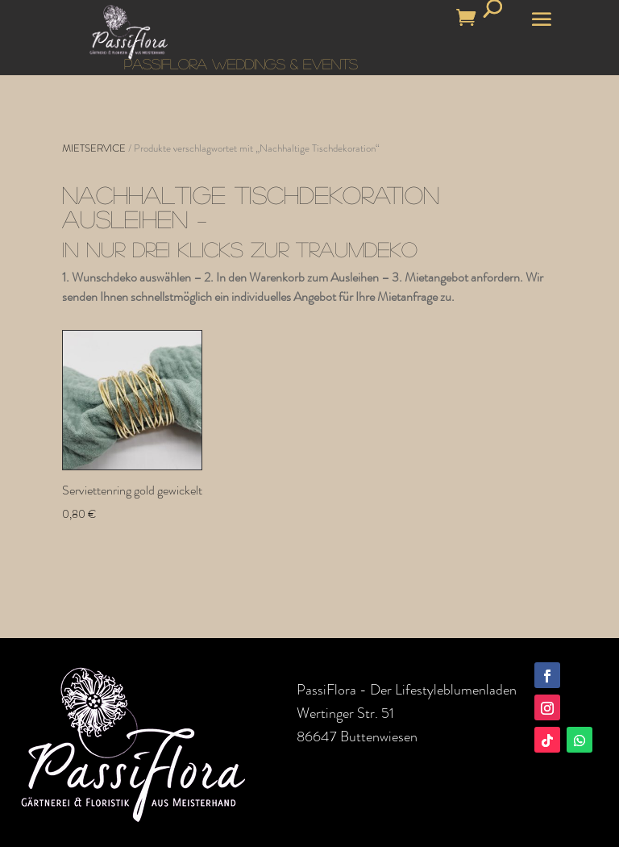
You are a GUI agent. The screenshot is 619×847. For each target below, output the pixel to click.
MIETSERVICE (94, 148)
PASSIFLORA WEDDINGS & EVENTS (241, 63)
